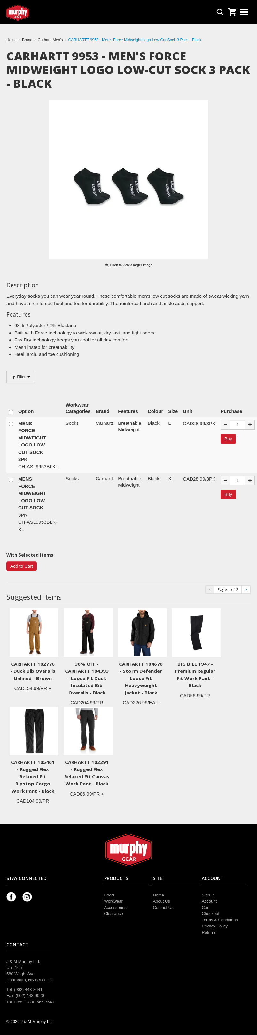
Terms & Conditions (220, 920)
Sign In (208, 895)
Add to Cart (21, 566)
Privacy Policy (215, 926)
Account (209, 901)
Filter (21, 377)
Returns (209, 932)
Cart (206, 907)
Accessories (115, 907)
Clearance (113, 913)
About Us (161, 901)
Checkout (210, 913)
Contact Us (163, 907)
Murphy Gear (33, 13)
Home (158, 895)
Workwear (113, 901)
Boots (109, 895)
